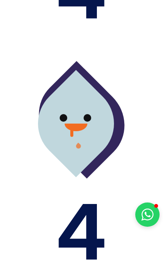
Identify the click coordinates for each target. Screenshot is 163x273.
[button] (147, 214)
